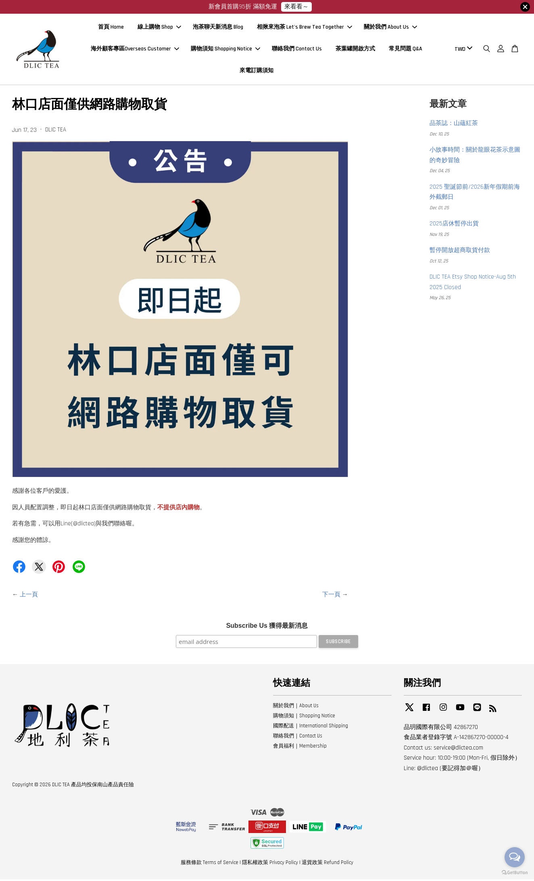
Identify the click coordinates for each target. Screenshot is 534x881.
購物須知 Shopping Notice (225, 49)
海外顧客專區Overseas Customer (135, 49)
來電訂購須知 (256, 71)
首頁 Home (111, 28)
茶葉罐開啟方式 (355, 49)
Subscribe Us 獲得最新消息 (267, 627)
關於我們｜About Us (296, 707)
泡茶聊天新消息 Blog (218, 28)
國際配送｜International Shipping (310, 727)
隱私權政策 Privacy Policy (270, 864)
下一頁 (331, 596)
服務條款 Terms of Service (209, 864)
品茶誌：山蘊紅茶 (454, 125)
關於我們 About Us (390, 28)
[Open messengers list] (515, 857)
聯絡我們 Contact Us (297, 49)
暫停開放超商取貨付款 (460, 252)
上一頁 (29, 596)
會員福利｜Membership (300, 747)
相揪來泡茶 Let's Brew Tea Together (304, 28)
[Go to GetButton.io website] (515, 872)
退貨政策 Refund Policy (327, 864)
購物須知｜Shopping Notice (304, 717)
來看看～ (296, 6)
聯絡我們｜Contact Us (297, 737)
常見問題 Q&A (405, 49)
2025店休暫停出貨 (454, 225)
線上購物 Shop (159, 28)
